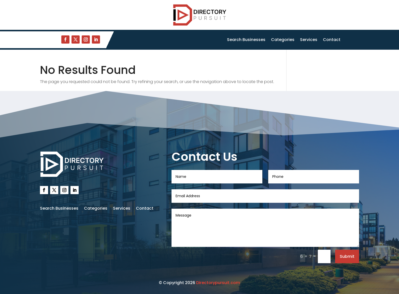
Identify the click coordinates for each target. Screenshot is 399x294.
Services (308, 40)
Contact (331, 40)
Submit (347, 256)
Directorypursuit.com (218, 283)
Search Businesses (246, 40)
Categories (282, 40)
